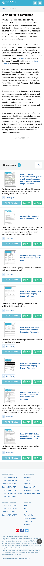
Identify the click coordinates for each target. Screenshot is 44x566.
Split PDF (27, 477)
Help (25, 508)
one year (20, 58)
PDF (26, 203)
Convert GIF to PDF (9, 487)
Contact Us (28, 521)
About (26, 505)
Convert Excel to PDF (9, 481)
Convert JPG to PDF (9, 497)
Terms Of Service (30, 518)
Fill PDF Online (11, 203)
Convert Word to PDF (9, 477)
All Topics (27, 524)
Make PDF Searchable (32, 493)
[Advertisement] (22, 147)
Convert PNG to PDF (9, 484)
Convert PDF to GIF (9, 512)
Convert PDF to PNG (9, 508)
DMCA (26, 512)
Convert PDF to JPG (9, 505)
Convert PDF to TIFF (9, 515)
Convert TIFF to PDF (9, 490)
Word (37, 203)
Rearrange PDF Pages (32, 490)
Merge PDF (28, 481)
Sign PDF (27, 484)
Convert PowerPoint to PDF (12, 493)
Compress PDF (29, 487)
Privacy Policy (29, 515)
